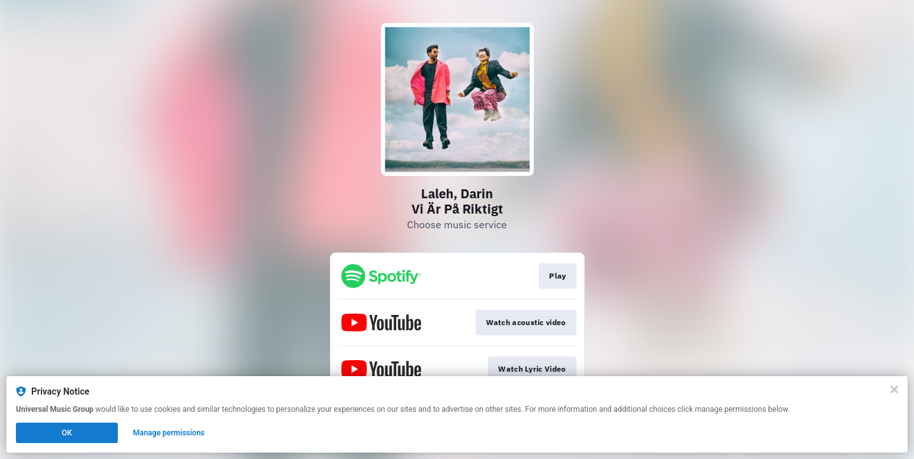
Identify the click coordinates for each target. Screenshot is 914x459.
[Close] (894, 389)
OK (67, 432)
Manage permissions (169, 432)
